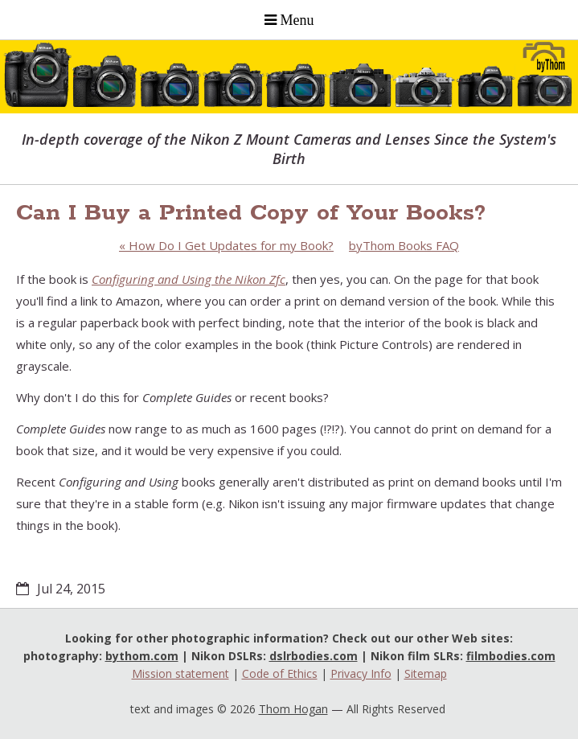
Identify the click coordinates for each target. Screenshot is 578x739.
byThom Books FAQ (404, 245)
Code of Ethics (280, 673)
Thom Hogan (293, 708)
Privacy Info (360, 673)
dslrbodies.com (313, 655)
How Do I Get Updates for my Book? (226, 245)
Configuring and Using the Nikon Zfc (188, 279)
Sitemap (425, 673)
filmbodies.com (510, 655)
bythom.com (141, 655)
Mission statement (180, 673)
